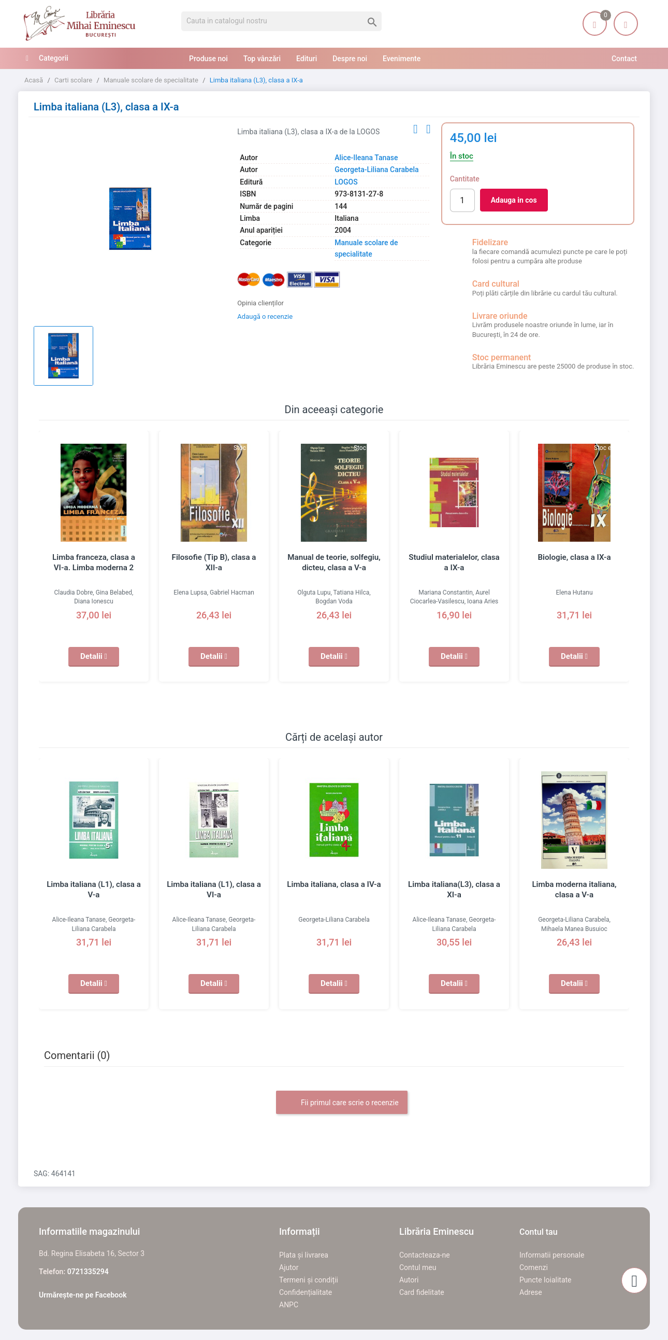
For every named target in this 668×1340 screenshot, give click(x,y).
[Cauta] (281, 21)
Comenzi (533, 1267)
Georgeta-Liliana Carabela (376, 169)
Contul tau (538, 1232)
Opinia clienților (260, 303)
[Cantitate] (462, 200)
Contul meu (417, 1267)
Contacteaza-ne (424, 1255)
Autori (408, 1280)
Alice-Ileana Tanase (366, 157)
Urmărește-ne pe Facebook (83, 1295)
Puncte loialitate (545, 1280)
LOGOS (346, 182)
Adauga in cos (514, 200)
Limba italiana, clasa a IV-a (334, 884)
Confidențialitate (305, 1292)
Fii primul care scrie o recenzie (341, 1103)
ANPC (288, 1305)
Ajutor (288, 1267)
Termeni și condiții (308, 1280)
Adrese (530, 1292)
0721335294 (88, 1271)
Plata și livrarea (303, 1255)
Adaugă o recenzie (265, 316)
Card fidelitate (421, 1292)
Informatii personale (551, 1255)
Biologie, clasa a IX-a (574, 557)
